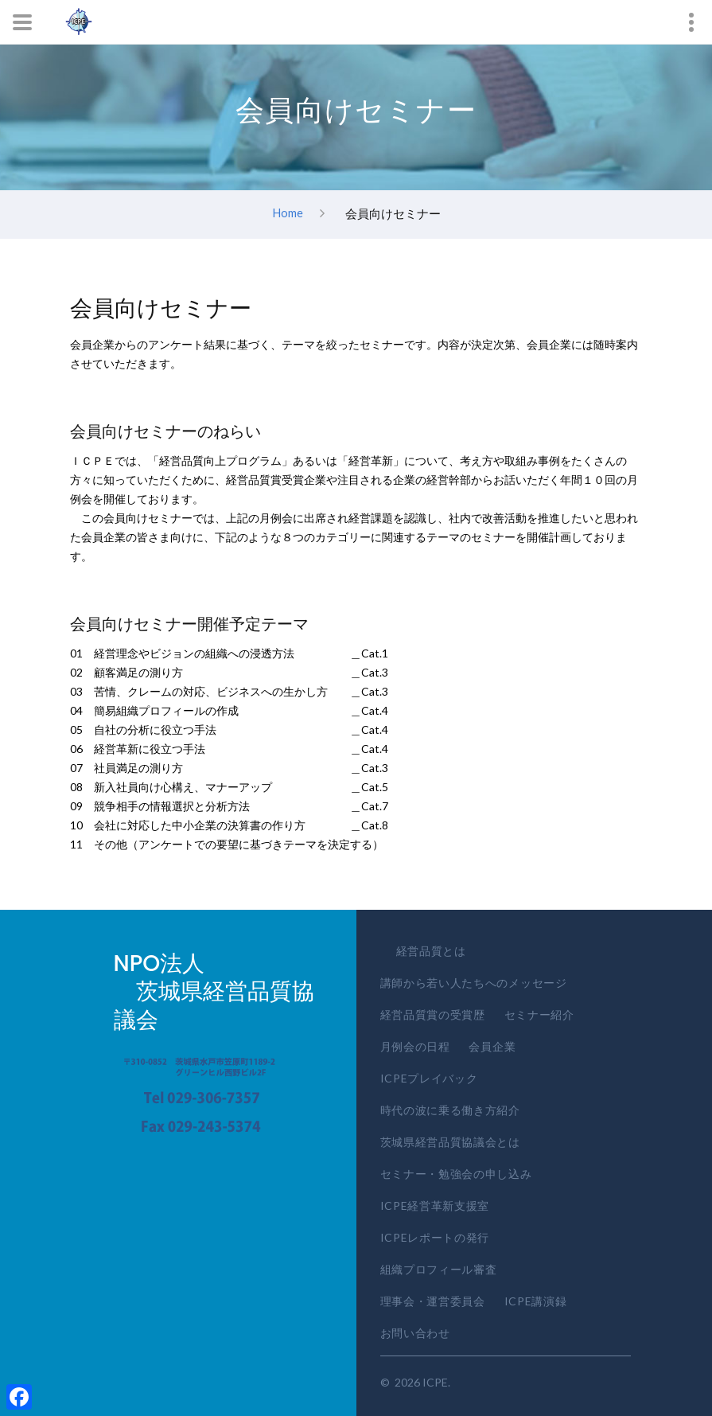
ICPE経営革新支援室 (435, 1205)
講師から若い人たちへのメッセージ (473, 982)
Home (287, 212)
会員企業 (492, 1046)
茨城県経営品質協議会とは (450, 1142)
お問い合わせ (415, 1333)
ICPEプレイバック (429, 1078)
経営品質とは (431, 951)
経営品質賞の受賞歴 (432, 1014)
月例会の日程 (415, 1046)
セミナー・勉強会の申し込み (456, 1173)
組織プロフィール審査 (438, 1269)
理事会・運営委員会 (432, 1301)
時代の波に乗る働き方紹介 (450, 1110)
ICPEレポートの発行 (435, 1237)
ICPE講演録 (535, 1301)
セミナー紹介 (539, 1014)
